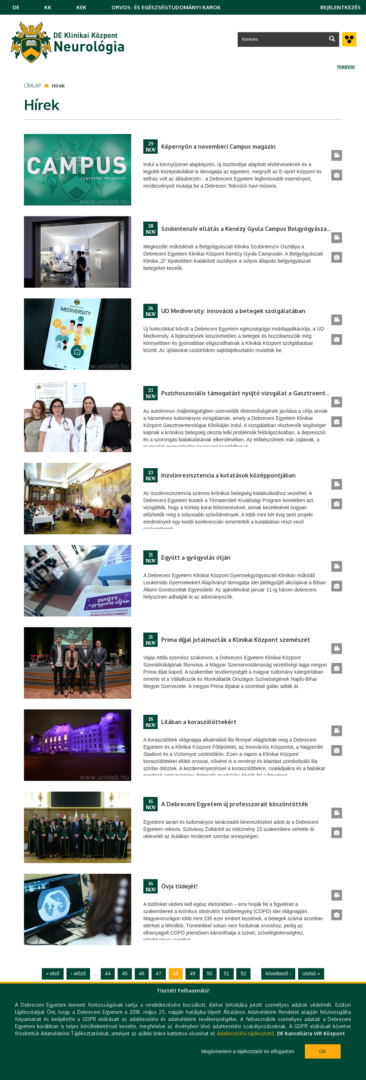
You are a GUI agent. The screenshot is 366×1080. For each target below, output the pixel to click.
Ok (322, 1051)
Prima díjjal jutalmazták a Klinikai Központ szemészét (235, 639)
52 (243, 973)
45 (125, 973)
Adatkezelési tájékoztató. (246, 1033)
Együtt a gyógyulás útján (196, 557)
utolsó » (311, 973)
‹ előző (78, 973)
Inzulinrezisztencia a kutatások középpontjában (228, 475)
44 (108, 973)
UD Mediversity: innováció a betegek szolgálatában (233, 310)
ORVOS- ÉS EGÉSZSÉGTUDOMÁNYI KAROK (166, 7)
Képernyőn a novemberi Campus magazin (218, 146)
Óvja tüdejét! (179, 886)
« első (52, 973)
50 (210, 973)
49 (193, 973)
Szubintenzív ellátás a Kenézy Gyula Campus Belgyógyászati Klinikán (246, 228)
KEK (81, 7)
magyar (346, 66)
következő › (278, 973)
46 (142, 973)
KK (47, 7)
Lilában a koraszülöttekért (199, 721)
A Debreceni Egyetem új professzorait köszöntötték (234, 804)
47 (159, 973)
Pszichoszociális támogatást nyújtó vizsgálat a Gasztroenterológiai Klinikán (246, 393)
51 (226, 973)
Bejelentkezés (340, 7)
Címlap (32, 86)
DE (16, 7)
